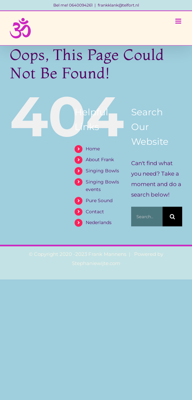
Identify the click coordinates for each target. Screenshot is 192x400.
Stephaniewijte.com (96, 263)
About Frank (100, 159)
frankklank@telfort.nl (118, 5)
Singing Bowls (102, 171)
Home (93, 149)
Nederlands (99, 222)
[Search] (172, 216)
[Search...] (147, 216)
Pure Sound (99, 200)
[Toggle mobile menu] (178, 21)
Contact (95, 212)
